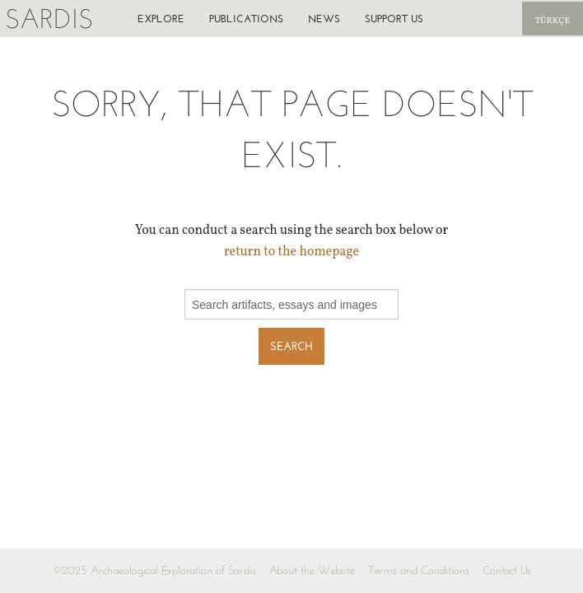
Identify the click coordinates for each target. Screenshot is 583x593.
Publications (246, 18)
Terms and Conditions (418, 570)
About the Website (312, 570)
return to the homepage (291, 252)
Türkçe (552, 21)
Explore (161, 18)
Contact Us (507, 570)
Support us (394, 18)
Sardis (49, 18)
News (324, 18)
